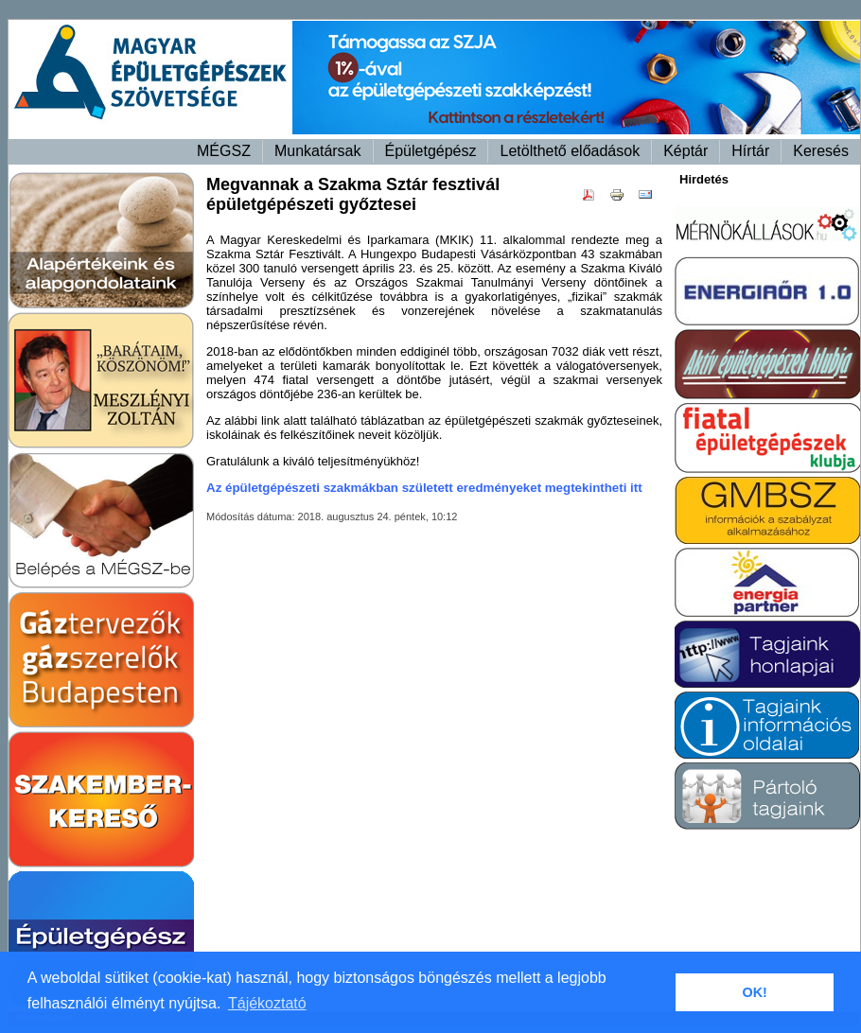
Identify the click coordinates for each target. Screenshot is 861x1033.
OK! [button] (754, 992)
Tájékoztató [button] (267, 1003)
